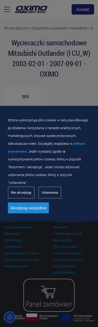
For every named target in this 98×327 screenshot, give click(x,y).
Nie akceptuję (21, 192)
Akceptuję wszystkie (28, 208)
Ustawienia (50, 192)
